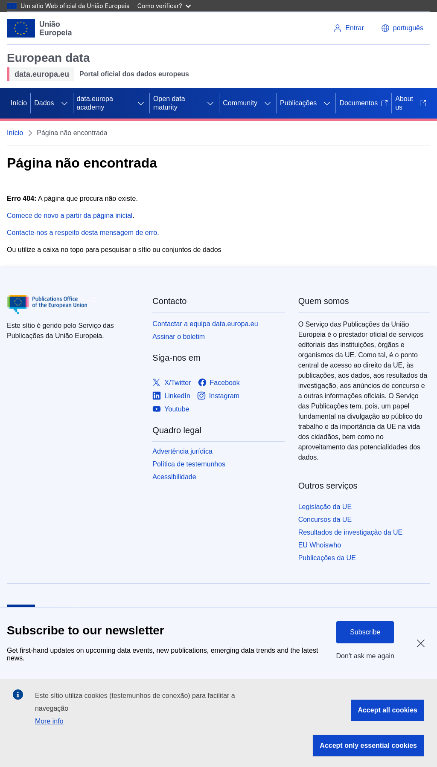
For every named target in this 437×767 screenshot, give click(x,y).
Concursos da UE (325, 519)
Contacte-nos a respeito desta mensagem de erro (82, 232)
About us (410, 103)
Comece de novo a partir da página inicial (69, 215)
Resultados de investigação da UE (350, 532)
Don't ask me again (365, 656)
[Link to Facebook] (219, 383)
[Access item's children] (64, 103)
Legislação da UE (325, 506)
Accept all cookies (387, 710)
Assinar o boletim (178, 336)
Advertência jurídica (182, 451)
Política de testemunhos (188, 464)
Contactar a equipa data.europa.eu (205, 323)
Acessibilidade (174, 476)
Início (19, 103)
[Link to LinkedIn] (171, 396)
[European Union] (39, 28)
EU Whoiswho (319, 545)
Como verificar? (164, 5)
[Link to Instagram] (218, 396)
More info (49, 721)
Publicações (298, 103)
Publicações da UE (327, 558)
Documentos (363, 103)
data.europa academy (95, 103)
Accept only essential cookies (368, 745)
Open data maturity (169, 103)
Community (240, 103)
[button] (402, 28)
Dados (44, 103)
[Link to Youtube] (170, 409)
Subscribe (365, 632)
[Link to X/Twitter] (171, 383)
